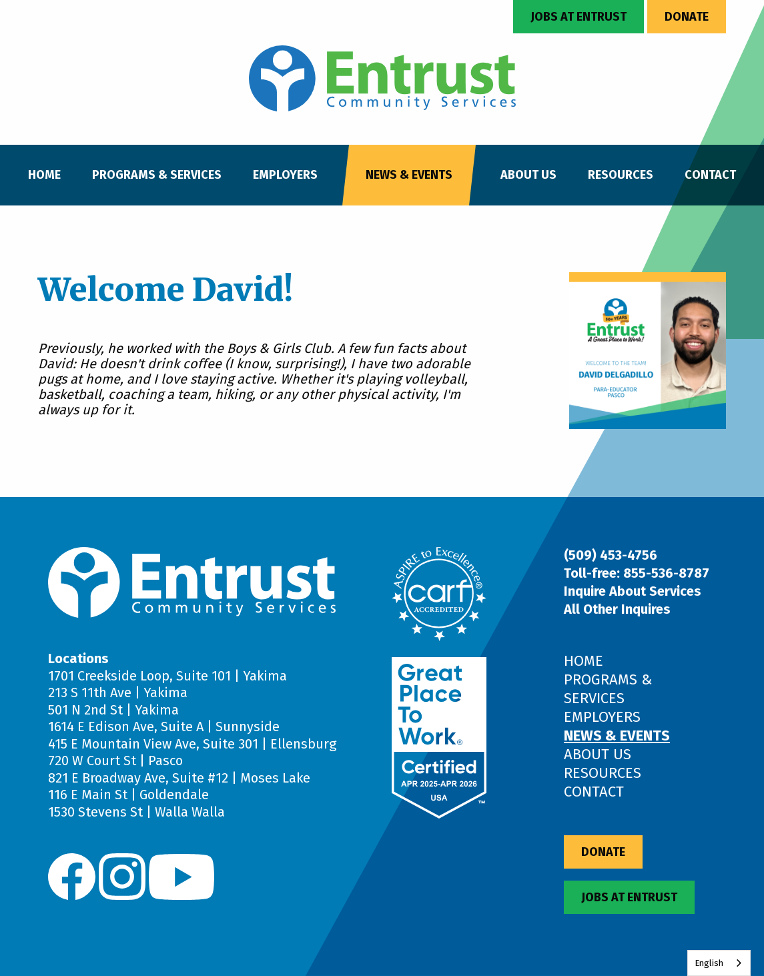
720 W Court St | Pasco (115, 761)
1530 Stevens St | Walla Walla (136, 812)
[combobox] (719, 963)
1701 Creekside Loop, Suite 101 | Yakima (167, 676)
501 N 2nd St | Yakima (113, 710)
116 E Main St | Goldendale (128, 795)
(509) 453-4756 (610, 555)
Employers (285, 174)
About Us (528, 174)
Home (44, 174)
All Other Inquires (617, 609)
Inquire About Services (632, 591)
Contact (710, 174)
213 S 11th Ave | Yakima (117, 692)
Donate (687, 16)
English (709, 963)
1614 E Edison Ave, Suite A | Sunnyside (164, 726)
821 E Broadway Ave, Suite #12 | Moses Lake (179, 778)
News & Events (409, 174)
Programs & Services (157, 174)
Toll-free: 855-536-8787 (636, 573)
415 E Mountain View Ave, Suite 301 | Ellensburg (192, 744)
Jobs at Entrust (578, 16)
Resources (620, 174)
